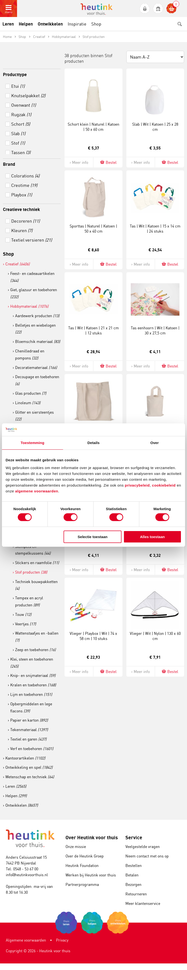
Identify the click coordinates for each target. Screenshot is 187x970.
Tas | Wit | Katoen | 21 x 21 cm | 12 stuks (93, 330)
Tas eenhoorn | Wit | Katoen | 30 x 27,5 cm (155, 330)
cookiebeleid (164, 485)
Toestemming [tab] (33, 443)
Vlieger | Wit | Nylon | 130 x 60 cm (155, 636)
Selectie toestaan (93, 537)
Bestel (108, 162)
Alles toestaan (152, 537)
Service (133, 837)
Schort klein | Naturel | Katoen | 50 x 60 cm (93, 127)
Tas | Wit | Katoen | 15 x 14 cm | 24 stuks (155, 229)
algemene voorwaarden (36, 491)
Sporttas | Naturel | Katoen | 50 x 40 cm (93, 229)
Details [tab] (93, 443)
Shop (8, 254)
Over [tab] (154, 443)
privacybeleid (137, 485)
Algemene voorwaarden (26, 940)
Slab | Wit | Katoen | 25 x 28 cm (155, 127)
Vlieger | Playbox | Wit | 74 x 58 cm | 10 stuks (93, 636)
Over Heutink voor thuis (91, 837)
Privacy (62, 940)
